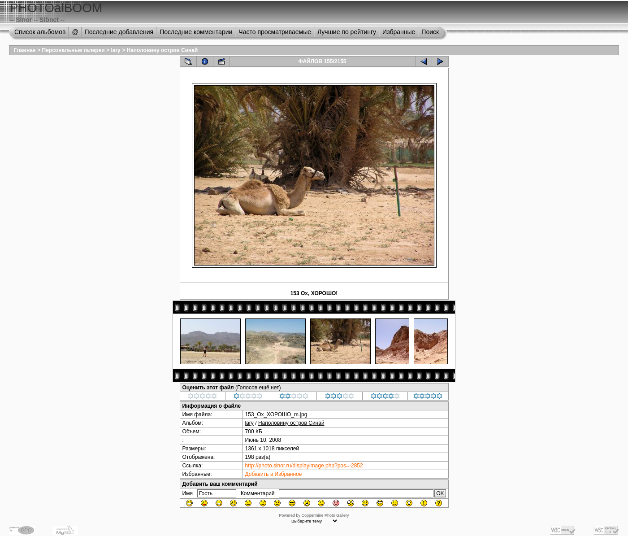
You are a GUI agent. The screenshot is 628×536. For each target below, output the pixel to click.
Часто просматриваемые (274, 31)
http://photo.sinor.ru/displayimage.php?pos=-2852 (304, 465)
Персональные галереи (73, 50)
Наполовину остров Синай (162, 50)
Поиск (430, 31)
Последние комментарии (196, 31)
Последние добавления (119, 31)
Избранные (398, 31)
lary (115, 50)
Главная (25, 50)
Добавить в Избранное (273, 474)
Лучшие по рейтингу (346, 31)
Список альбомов (39, 31)
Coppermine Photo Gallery (325, 515)
